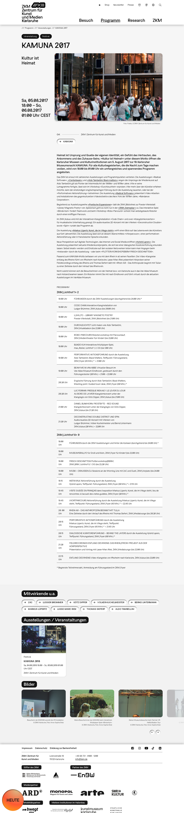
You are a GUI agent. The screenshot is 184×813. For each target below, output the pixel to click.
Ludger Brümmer (53, 602)
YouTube (146, 748)
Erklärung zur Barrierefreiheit (63, 748)
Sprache (153, 5)
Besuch (86, 20)
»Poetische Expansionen (99, 204)
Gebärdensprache (146, 5)
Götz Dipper (80, 602)
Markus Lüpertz (37, 609)
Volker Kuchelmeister (111, 602)
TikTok (153, 748)
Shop (107, 5)
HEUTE (13, 800)
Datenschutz (41, 748)
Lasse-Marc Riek (66, 609)
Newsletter (118, 5)
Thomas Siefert (96, 609)
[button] (108, 87)
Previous (152, 732)
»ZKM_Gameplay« (127, 208)
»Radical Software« (124, 193)
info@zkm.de (81, 759)
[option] (45, 651)
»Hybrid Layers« (143, 242)
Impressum (27, 748)
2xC (30, 602)
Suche (160, 5)
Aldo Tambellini (124, 609)
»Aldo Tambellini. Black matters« (102, 180)
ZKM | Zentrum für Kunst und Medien (98, 134)
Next (158, 732)
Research (136, 20)
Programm (110, 20)
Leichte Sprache (139, 5)
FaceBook (132, 748)
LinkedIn (160, 748)
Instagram (139, 748)
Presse (131, 5)
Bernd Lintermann (145, 602)
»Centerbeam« (74, 180)
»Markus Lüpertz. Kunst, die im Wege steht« (93, 230)
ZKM (157, 20)
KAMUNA (68, 141)
